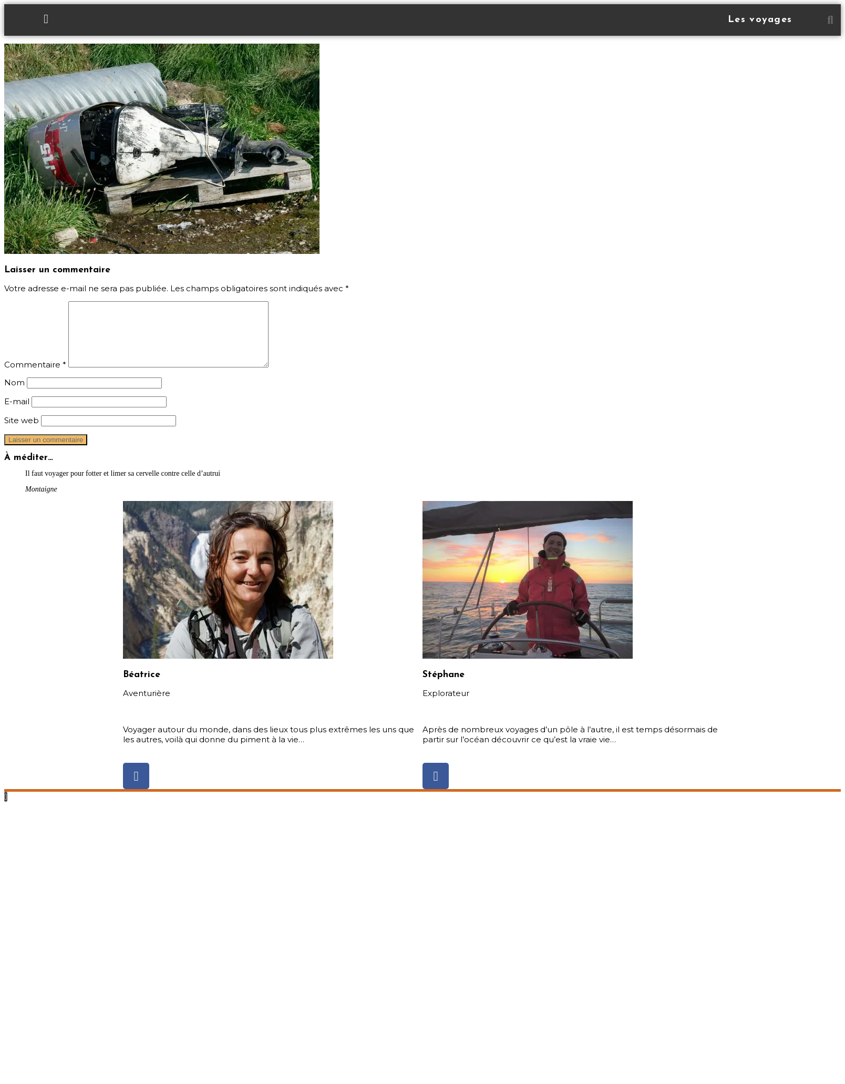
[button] (830, 19)
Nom (14, 395)
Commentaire (35, 377)
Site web (21, 433)
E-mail (16, 414)
